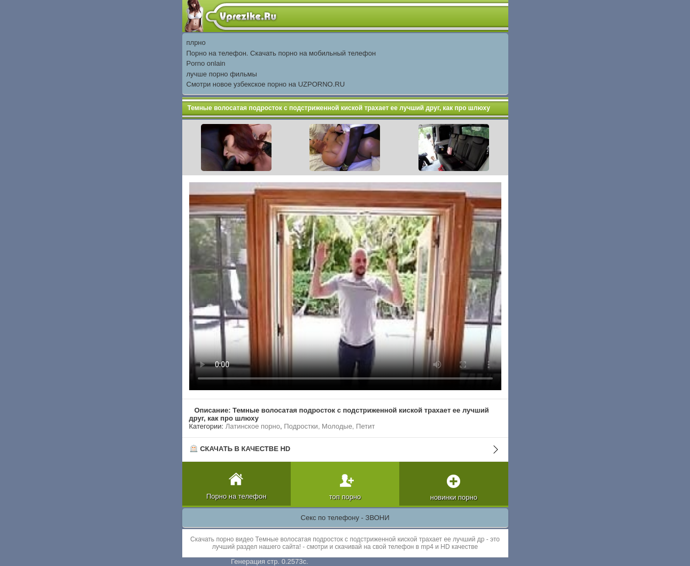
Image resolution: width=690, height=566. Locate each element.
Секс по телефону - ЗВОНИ (345, 518)
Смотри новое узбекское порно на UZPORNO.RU (266, 84)
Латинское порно (253, 426)
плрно (196, 42)
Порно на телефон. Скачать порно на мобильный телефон (281, 53)
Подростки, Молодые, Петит (329, 426)
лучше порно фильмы (222, 74)
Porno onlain (206, 63)
